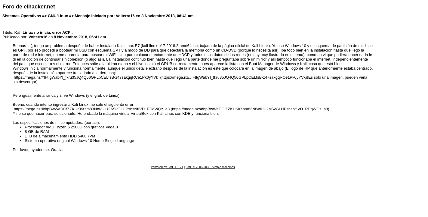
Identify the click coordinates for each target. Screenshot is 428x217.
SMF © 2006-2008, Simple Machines (210, 167)
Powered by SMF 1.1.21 (167, 167)
